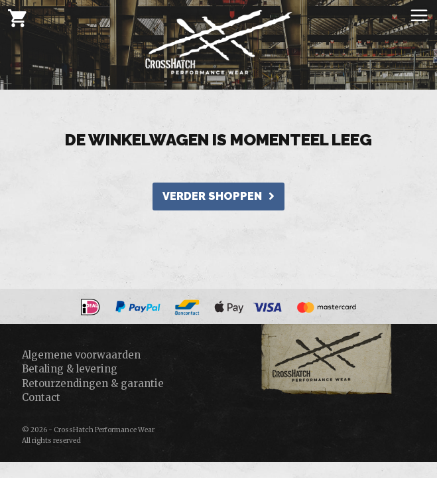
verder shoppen (218, 196)
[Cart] (17, 18)
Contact (41, 397)
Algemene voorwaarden (81, 355)
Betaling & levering (69, 368)
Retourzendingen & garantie (93, 383)
